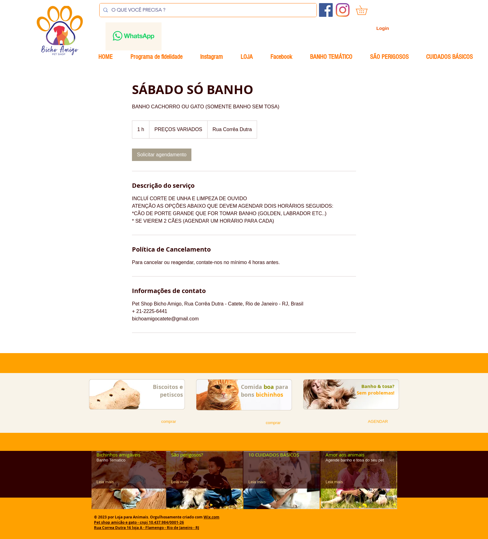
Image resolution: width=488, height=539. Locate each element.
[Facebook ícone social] (326, 10)
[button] (366, 10)
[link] (161, 155)
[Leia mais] (107, 482)
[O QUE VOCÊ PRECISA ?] (207, 10)
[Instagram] (343, 10)
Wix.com (211, 517)
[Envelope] (133, 36)
